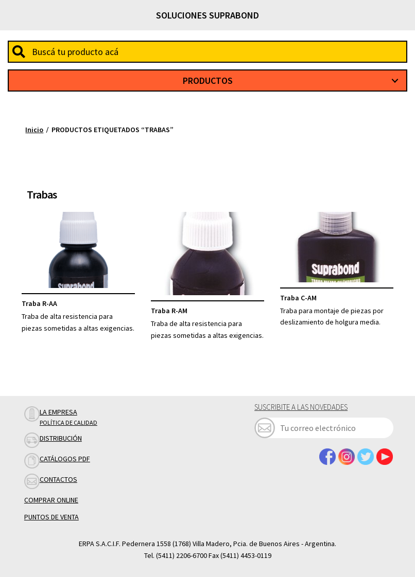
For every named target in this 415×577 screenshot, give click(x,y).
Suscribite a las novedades (301, 407)
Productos (208, 80)
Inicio (34, 129)
